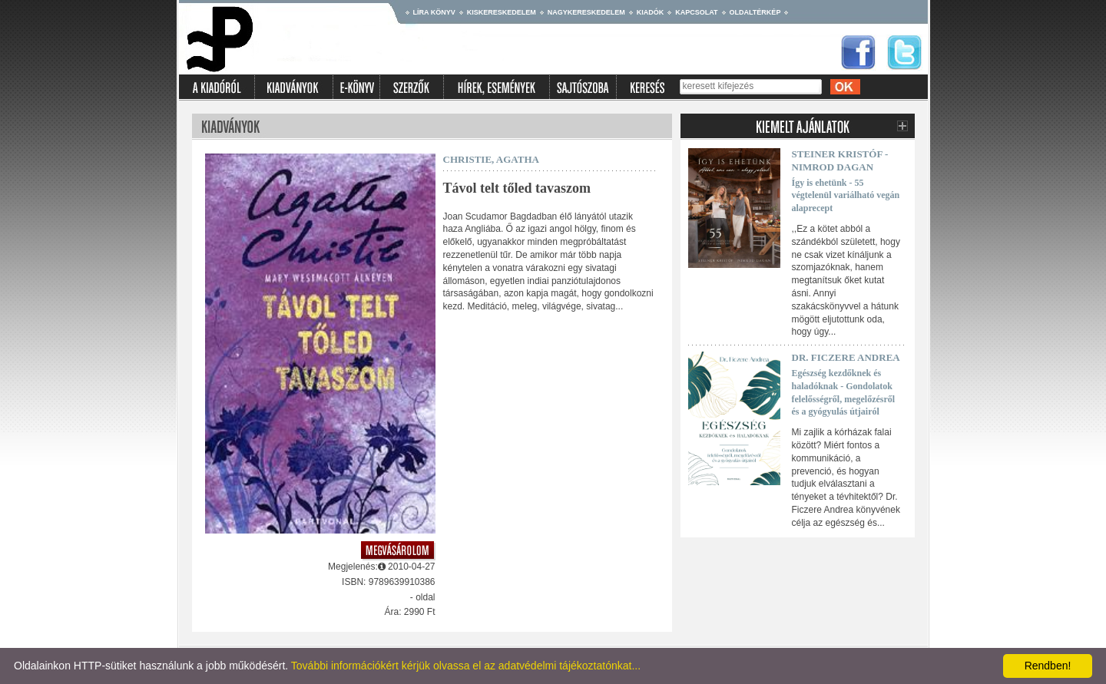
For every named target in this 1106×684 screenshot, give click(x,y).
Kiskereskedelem (501, 12)
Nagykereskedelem (586, 12)
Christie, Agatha (491, 159)
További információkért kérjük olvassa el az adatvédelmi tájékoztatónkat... (466, 665)
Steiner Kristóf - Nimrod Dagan (840, 160)
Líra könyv (434, 12)
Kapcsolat (696, 12)
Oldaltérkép (755, 12)
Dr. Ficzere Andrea (846, 357)
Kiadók (650, 12)
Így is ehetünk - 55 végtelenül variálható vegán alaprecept (846, 195)
